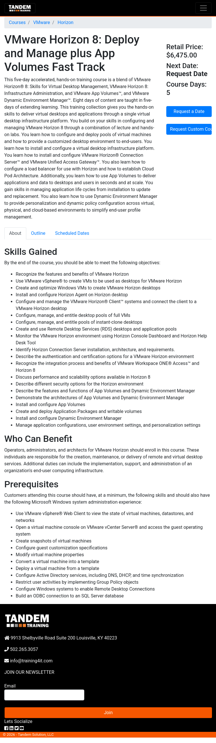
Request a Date (189, 111)
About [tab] (15, 233)
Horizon (65, 22)
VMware (41, 22)
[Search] (44, 695)
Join (108, 712)
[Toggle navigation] (203, 8)
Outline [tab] (38, 233)
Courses (17, 22)
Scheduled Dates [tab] (72, 233)
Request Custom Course (191, 129)
